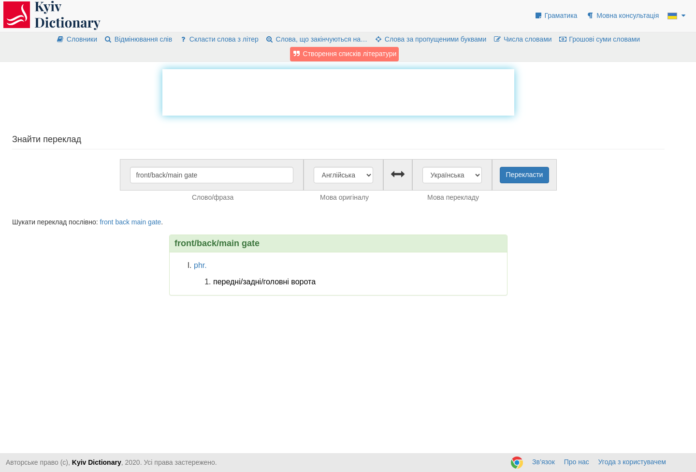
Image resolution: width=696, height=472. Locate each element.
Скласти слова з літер (219, 39)
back (122, 222)
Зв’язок (543, 462)
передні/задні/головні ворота (264, 282)
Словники (76, 39)
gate (154, 222)
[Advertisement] (338, 91)
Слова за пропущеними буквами (430, 39)
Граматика (556, 15)
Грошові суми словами (599, 39)
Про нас (576, 462)
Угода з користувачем (632, 462)
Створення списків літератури (344, 54)
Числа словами (522, 39)
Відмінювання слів (138, 39)
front (106, 222)
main (138, 222)
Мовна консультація (622, 15)
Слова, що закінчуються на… (316, 39)
